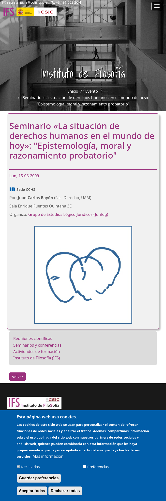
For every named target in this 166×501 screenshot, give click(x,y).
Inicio (73, 91)
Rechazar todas (65, 494)
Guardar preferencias (39, 481)
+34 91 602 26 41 (69, 2)
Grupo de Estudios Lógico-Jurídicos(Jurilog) (68, 214)
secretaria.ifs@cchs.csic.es (28, 2)
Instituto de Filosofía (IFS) (36, 358)
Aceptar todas (32, 494)
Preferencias (98, 469)
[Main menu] (156, 6)
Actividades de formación (36, 351)
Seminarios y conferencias (37, 345)
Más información (47, 459)
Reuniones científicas (32, 338)
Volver (17, 376)
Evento (91, 91)
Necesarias (30, 469)
